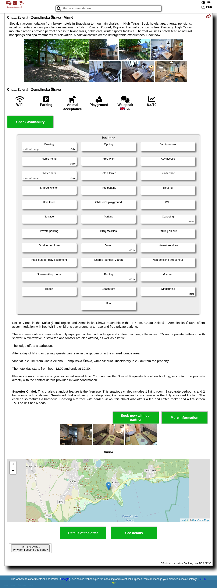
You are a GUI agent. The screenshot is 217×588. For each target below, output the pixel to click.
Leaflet (184, 520)
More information (184, 417)
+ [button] (13, 464)
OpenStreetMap (200, 520)
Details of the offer (83, 533)
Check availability (30, 122)
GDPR (202, 579)
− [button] (13, 471)
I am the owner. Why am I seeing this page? (30, 548)
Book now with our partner (136, 417)
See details (134, 533)
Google (65, 579)
